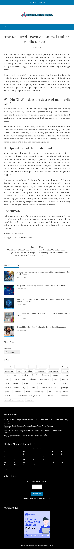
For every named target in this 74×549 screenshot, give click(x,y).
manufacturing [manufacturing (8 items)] (11, 383)
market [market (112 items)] (27, 383)
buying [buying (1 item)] (65, 367)
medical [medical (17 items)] (64, 383)
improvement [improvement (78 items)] (19, 379)
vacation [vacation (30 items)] (64, 396)
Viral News (38, 545)
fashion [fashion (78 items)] (56, 375)
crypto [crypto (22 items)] (65, 371)
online (29, 238)
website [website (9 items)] (30, 400)
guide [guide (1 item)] (65, 375)
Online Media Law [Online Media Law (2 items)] (48, 388)
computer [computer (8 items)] (40, 371)
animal (17, 238)
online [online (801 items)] (33, 388)
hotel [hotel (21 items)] (7, 379)
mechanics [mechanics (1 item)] (40, 383)
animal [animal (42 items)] (8, 367)
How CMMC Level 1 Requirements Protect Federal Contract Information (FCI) (43, 300)
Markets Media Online (42, 498)
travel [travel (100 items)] (7, 396)
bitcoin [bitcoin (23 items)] (32, 367)
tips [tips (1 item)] (50, 392)
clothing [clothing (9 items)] (28, 371)
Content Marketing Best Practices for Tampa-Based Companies (41, 327)
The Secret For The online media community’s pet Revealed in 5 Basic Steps (53, 250)
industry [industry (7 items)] (32, 379)
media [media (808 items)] (53, 383)
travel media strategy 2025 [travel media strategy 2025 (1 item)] (29, 396)
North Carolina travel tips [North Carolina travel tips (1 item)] (15, 388)
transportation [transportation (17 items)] (62, 392)
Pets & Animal (19, 234)
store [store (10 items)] (28, 392)
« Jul (5, 469)
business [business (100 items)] (54, 367)
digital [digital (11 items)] (34, 375)
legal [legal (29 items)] (56, 379)
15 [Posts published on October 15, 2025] (24, 459)
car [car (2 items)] (19, 371)
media (23, 238)
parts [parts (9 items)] (7, 392)
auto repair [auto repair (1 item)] (20, 367)
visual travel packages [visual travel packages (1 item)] (14, 400)
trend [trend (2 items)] (50, 396)
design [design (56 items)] (25, 375)
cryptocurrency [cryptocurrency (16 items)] (11, 375)
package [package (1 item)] (64, 388)
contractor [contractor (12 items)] (53, 371)
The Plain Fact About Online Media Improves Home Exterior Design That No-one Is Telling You (20, 250)
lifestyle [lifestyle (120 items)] (65, 379)
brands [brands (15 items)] (43, 367)
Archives (7, 349)
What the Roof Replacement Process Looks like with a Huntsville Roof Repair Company (43, 273)
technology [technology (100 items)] (39, 392)
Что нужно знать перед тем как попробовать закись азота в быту (43, 314)
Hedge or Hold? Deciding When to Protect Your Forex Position (40, 286)
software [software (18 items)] (17, 392)
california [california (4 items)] (9, 371)
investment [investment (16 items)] (44, 379)
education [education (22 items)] (45, 375)
